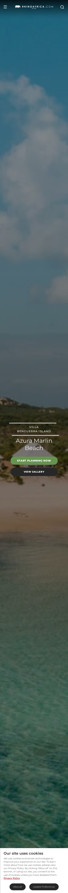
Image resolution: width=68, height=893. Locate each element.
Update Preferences (44, 886)
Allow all (17, 886)
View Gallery (34, 471)
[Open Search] (62, 7)
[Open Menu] (5, 6)
